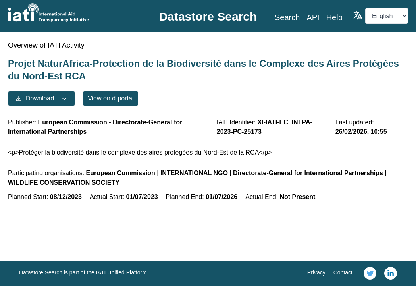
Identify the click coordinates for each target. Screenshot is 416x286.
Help (334, 17)
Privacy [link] (316, 272)
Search (287, 17)
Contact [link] (342, 272)
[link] (370, 273)
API (312, 17)
